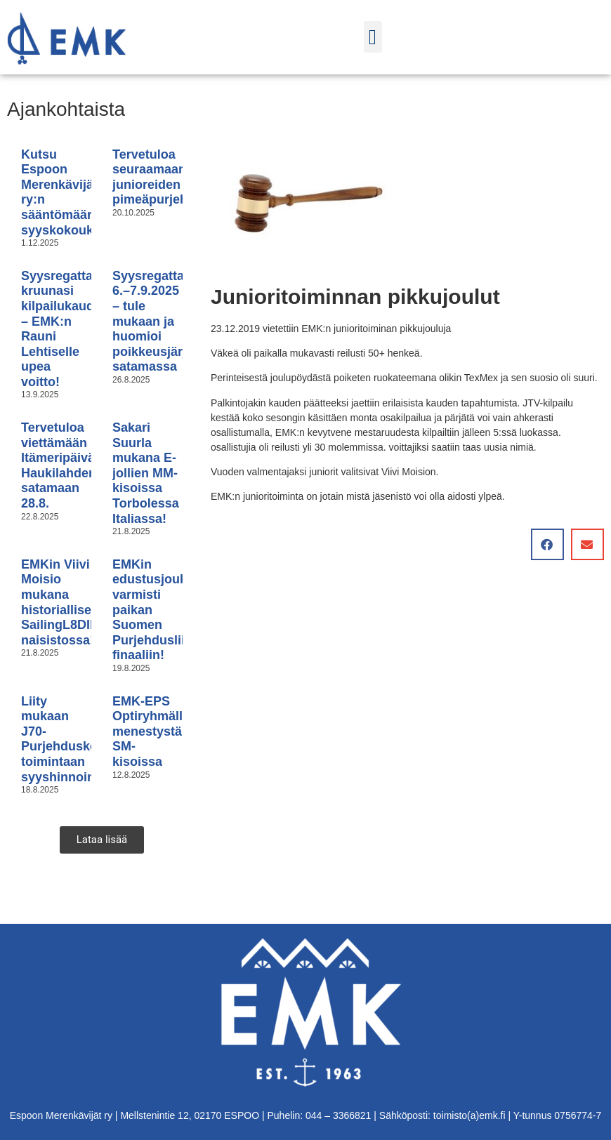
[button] (373, 37)
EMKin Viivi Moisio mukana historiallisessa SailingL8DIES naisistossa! (66, 602)
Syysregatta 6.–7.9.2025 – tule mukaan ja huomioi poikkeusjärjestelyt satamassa (169, 321)
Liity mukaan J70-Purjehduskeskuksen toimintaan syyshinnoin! (84, 739)
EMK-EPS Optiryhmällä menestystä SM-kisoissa (151, 731)
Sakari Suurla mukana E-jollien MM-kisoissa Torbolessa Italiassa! (145, 473)
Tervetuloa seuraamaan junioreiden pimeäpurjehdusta (166, 177)
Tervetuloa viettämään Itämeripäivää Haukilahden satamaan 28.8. (61, 465)
